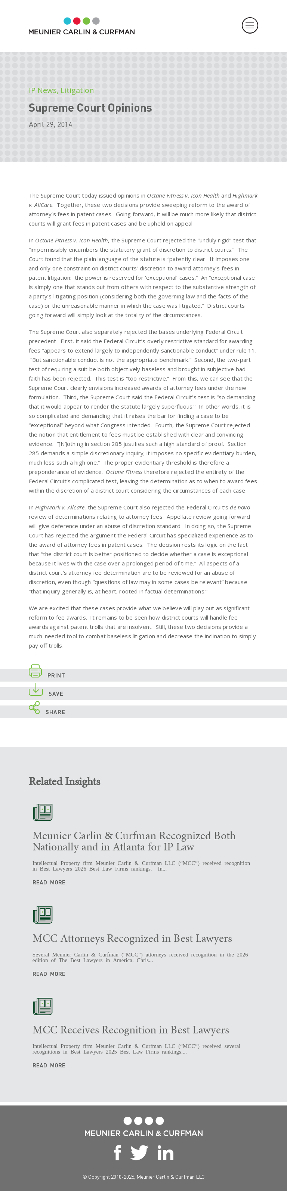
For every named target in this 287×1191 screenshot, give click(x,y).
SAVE (46, 692)
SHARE (47, 710)
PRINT (47, 674)
